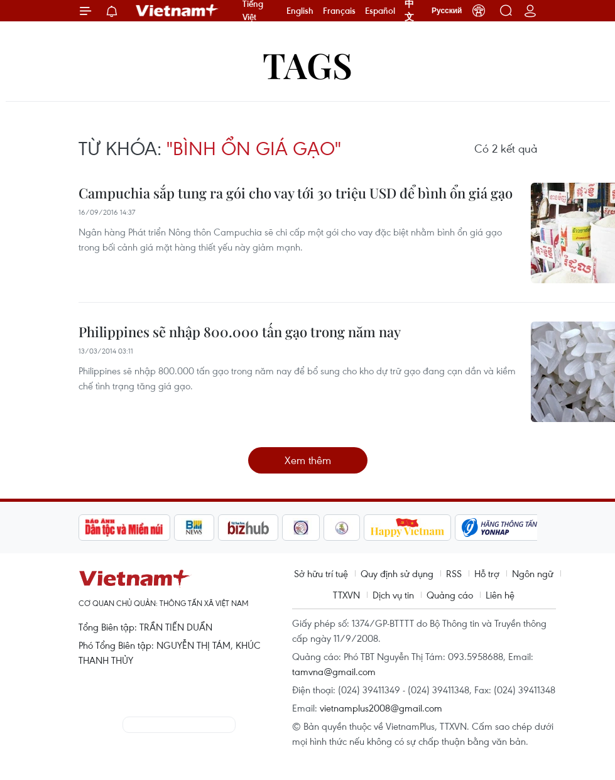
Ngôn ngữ (532, 573)
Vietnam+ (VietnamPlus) (177, 10)
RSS (454, 573)
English (299, 10)
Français (339, 10)
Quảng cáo (450, 594)
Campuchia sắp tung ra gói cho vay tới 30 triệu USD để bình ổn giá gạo (296, 192)
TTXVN (346, 594)
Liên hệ (500, 594)
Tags (307, 64)
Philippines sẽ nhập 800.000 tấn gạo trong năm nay (240, 331)
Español (380, 10)
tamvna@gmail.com (334, 671)
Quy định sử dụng (397, 573)
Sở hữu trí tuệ (321, 573)
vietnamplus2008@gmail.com (381, 707)
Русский (447, 10)
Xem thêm (308, 460)
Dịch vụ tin (393, 594)
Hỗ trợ (486, 573)
